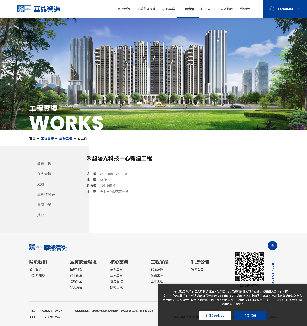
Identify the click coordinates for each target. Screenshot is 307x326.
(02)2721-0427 (46, 310)
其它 (40, 215)
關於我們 (123, 9)
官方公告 (197, 269)
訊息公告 (207, 9)
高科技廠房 (46, 194)
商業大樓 (44, 163)
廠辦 (40, 184)
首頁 (32, 138)
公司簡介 (35, 269)
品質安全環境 (146, 9)
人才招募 (226, 9)
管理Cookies (215, 315)
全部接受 (250, 315)
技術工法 (116, 287)
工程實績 (188, 9)
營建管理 (116, 281)
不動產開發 (37, 275)
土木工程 (116, 275)
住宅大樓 (44, 174)
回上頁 (82, 138)
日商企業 (44, 205)
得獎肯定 (76, 287)
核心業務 (168, 9)
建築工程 (116, 269)
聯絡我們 (246, 9)
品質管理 (76, 269)
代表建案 (157, 269)
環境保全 (76, 281)
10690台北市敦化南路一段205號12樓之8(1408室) (114, 311)
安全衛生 (76, 275)
